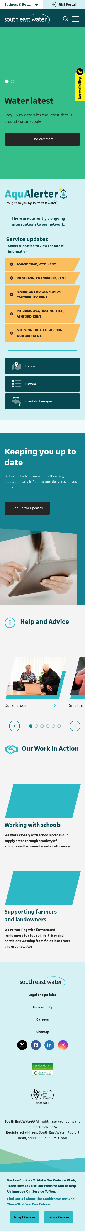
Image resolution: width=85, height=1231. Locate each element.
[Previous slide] (14, 726)
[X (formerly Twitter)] (22, 1045)
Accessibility (43, 1007)
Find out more (42, 139)
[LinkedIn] (49, 1045)
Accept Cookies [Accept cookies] (24, 1217)
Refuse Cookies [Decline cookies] (58, 1217)
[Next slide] (75, 726)
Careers (42, 1019)
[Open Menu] (75, 19)
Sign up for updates (31, 507)
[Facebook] (36, 1045)
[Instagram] (63, 1045)
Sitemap (42, 1032)
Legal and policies (42, 995)
